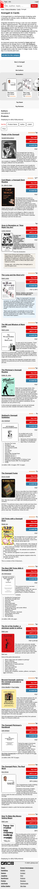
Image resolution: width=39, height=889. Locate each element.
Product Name (12, 124)
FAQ (21, 876)
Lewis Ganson (6, 231)
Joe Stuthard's (30, 44)
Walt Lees (5, 631)
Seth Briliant (5, 731)
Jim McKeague (6, 574)
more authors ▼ (5, 113)
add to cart (33, 141)
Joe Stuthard (6, 421)
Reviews (23, 881)
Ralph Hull (29, 42)
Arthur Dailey (5, 886)
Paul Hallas (15, 687)
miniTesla (4, 883)
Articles (22, 870)
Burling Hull (25, 31)
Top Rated (19, 102)
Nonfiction (4, 878)
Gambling (4, 870)
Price (4, 129)
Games (3, 873)
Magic (3, 868)
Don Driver (5, 772)
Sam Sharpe (5, 28)
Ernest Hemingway (26, 868)
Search (34, 6)
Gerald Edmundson (8, 138)
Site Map (23, 886)
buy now (34, 137)
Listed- (30, 124)
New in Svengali (19, 62)
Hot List (19, 66)
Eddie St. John (6, 375)
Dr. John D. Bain (7, 185)
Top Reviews (19, 106)
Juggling (4, 876)
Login (36, 2)
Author (22, 124)
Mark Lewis (5, 278)
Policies (22, 878)
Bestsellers (19, 74)
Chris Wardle (6, 687)
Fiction (3, 881)
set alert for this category (10, 55)
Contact (22, 873)
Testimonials (24, 883)
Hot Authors (19, 70)
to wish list (33, 145)
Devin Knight (6, 477)
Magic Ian (5, 524)
